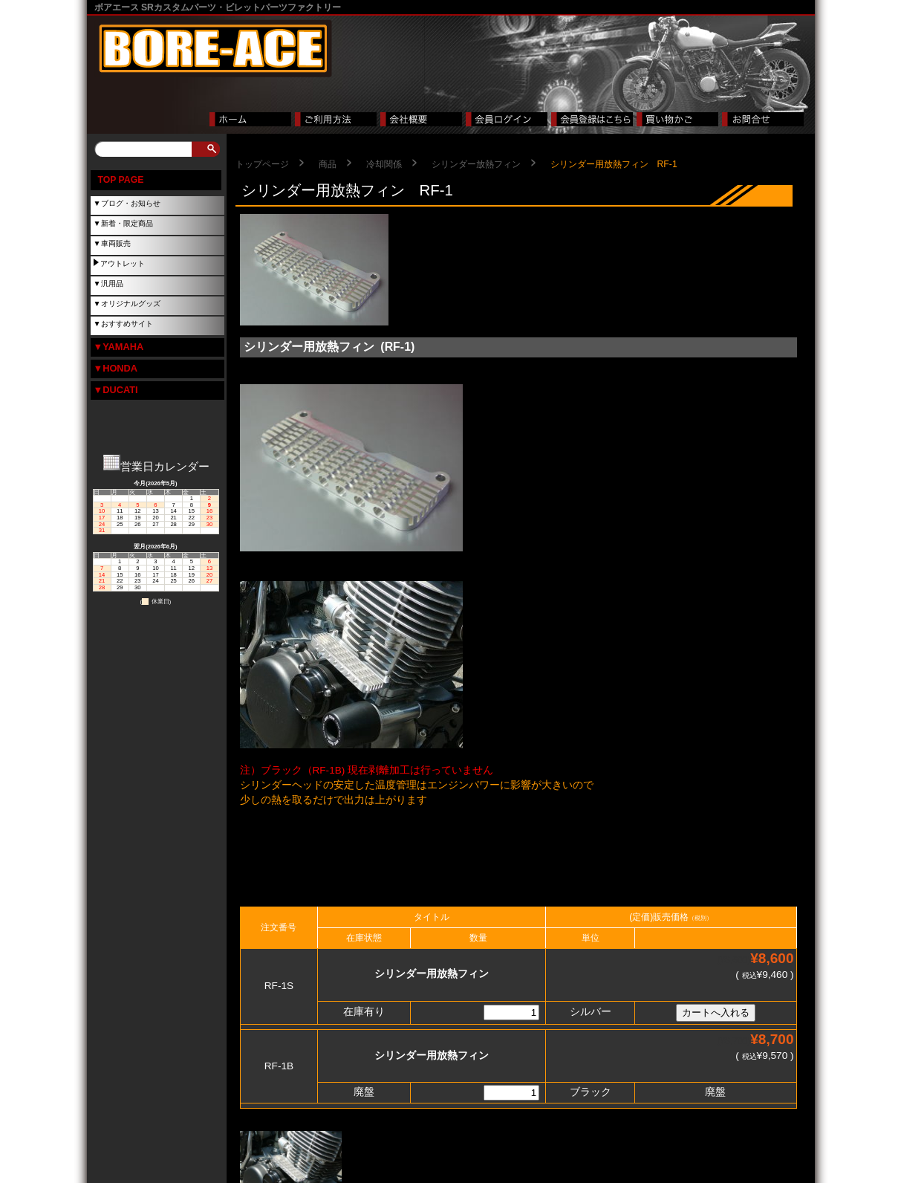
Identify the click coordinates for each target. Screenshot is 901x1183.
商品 (327, 164)
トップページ (262, 164)
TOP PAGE (121, 180)
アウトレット (122, 263)
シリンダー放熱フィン (476, 164)
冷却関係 (384, 164)
